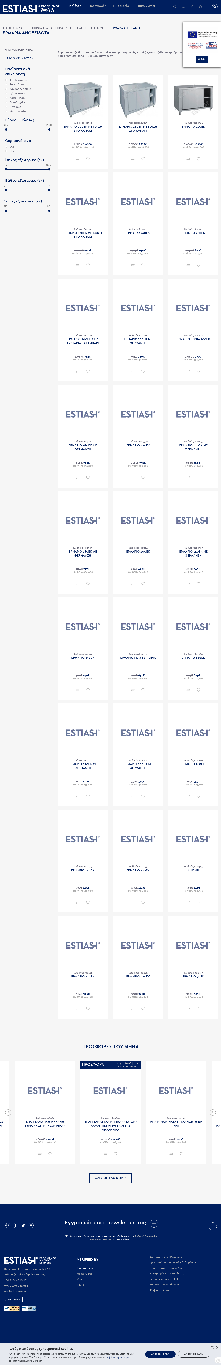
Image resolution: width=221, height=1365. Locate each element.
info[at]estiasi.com (16, 1291)
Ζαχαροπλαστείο (18, 89)
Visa (79, 1279)
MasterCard (84, 1273)
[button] (74, 1360)
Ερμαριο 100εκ (138, 976)
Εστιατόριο (14, 84)
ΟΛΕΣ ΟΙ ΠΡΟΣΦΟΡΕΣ (110, 1178)
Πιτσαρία (13, 107)
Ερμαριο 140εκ (82, 870)
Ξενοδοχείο (15, 102)
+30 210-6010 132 (16, 1280)
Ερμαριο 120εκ (138, 870)
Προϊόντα (75, 6)
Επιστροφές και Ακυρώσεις (166, 1273)
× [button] (217, 1347)
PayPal (81, 1284)
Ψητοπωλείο (15, 111)
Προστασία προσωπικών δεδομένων (173, 1262)
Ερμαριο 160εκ (193, 764)
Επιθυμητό (88, 159)
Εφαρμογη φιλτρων (20, 58)
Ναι (9, 151)
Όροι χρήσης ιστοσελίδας (165, 1268)
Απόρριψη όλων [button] (193, 1354)
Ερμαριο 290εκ (193, 126)
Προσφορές (97, 6)
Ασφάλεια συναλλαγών (164, 1284)
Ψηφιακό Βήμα (159, 1290)
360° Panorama (13, 1300)
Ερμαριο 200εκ (138, 551)
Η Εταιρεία (121, 6)
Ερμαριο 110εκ (82, 976)
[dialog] (110, 1354)
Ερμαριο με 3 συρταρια (138, 657)
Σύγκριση (78, 159)
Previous (8, 1112)
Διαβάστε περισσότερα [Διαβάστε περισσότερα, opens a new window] (117, 1357)
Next (213, 1112)
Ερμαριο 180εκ (193, 657)
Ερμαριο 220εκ (138, 445)
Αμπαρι (193, 870)
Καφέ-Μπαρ (15, 98)
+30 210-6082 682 (16, 1285)
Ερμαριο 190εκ (82, 657)
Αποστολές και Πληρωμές (165, 1257)
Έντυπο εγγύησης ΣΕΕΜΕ (165, 1279)
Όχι (9, 146)
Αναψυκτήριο (16, 80)
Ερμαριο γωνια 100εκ (193, 339)
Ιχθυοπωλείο (15, 93)
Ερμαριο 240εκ (193, 233)
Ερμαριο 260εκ (138, 233)
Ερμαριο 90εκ (193, 976)
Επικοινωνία (145, 6)
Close (202, 59)
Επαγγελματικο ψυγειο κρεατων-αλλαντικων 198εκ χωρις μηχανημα (110, 1125)
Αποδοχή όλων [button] (160, 1354)
